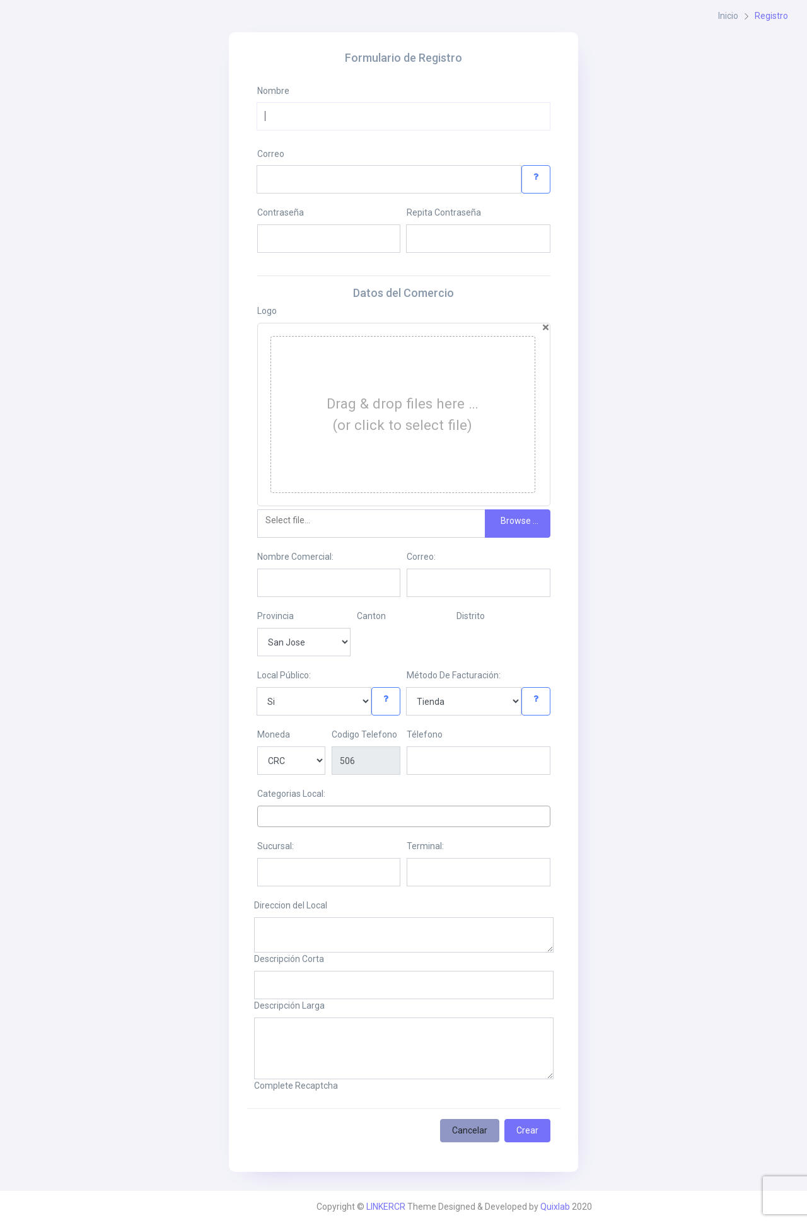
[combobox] (403, 816)
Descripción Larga (289, 1005)
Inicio (728, 16)
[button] (535, 179)
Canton (371, 616)
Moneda (273, 734)
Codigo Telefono (364, 734)
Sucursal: (275, 846)
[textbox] (264, 816)
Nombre (273, 91)
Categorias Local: (291, 794)
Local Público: (284, 675)
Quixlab (555, 1207)
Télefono (425, 734)
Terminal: (425, 846)
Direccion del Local (290, 905)
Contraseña (280, 212)
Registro (771, 16)
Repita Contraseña (444, 212)
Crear (527, 1130)
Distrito (470, 616)
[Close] (545, 327)
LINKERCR (385, 1207)
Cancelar (469, 1130)
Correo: (421, 557)
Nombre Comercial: (295, 557)
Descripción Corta (289, 959)
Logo (267, 311)
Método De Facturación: (454, 675)
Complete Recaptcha (296, 1086)
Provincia (275, 616)
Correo (270, 154)
